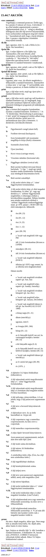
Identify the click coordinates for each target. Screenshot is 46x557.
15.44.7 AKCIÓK (12, 15)
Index (31, 8)
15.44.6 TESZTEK (20, 8)
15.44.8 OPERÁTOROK (20, 5)
